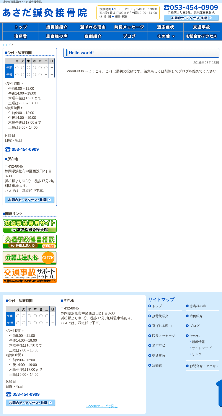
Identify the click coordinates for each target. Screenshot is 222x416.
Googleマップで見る (102, 406)
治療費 (155, 365)
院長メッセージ (161, 336)
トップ (6, 44)
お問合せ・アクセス (202, 366)
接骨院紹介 (158, 316)
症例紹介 (194, 316)
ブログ (192, 326)
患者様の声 (196, 306)
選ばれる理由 (160, 326)
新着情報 (197, 342)
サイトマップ (200, 348)
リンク (196, 354)
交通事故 (156, 355)
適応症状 (156, 345)
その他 (192, 336)
